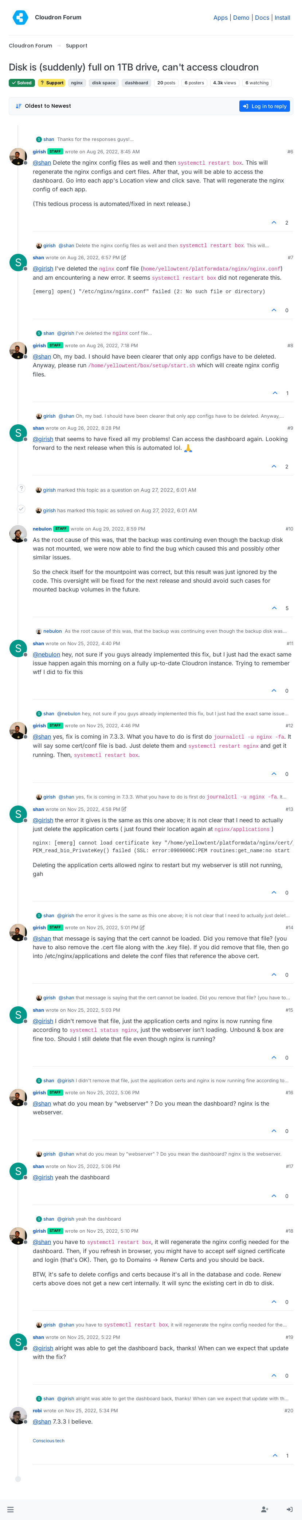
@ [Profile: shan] (42, 162)
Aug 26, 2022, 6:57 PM (93, 257)
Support (51, 82)
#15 (289, 1010)
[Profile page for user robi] (18, 1415)
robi (37, 1410)
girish (39, 151)
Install (282, 17)
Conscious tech (48, 1440)
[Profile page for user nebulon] (18, 534)
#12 (289, 725)
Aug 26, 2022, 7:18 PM (112, 345)
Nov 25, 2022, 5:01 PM (112, 927)
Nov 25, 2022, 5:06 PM (113, 1092)
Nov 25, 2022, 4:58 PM (93, 809)
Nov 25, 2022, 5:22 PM (93, 1337)
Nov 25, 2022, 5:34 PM (91, 1410)
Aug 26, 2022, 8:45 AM (113, 151)
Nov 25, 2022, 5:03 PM (93, 1010)
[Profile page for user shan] (18, 262)
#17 (289, 1166)
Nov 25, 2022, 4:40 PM (93, 643)
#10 (289, 529)
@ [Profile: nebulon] (46, 654)
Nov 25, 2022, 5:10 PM (112, 1231)
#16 (289, 1092)
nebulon (42, 529)
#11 (290, 643)
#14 (289, 927)
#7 (290, 257)
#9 (290, 428)
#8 (290, 345)
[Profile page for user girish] (18, 156)
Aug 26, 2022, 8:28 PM (93, 428)
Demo (241, 17)
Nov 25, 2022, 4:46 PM (113, 725)
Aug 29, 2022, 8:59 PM (119, 529)
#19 (289, 1337)
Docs (262, 17)
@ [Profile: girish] (43, 268)
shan (48, 139)
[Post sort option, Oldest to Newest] (43, 106)
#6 (290, 151)
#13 (289, 809)
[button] (10, 1509)
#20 (289, 1410)
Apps (220, 17)
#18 (289, 1231)
